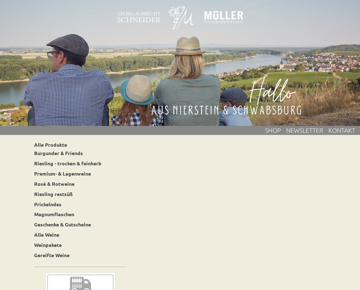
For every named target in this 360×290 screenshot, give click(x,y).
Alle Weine (46, 234)
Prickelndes (47, 204)
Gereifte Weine (52, 255)
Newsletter (307, 130)
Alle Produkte (50, 144)
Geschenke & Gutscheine (62, 224)
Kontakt (341, 130)
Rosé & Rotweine (54, 184)
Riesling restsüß (53, 194)
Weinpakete (48, 245)
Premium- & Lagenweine (62, 173)
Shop (275, 130)
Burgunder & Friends (58, 153)
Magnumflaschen (54, 214)
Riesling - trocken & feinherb (67, 163)
